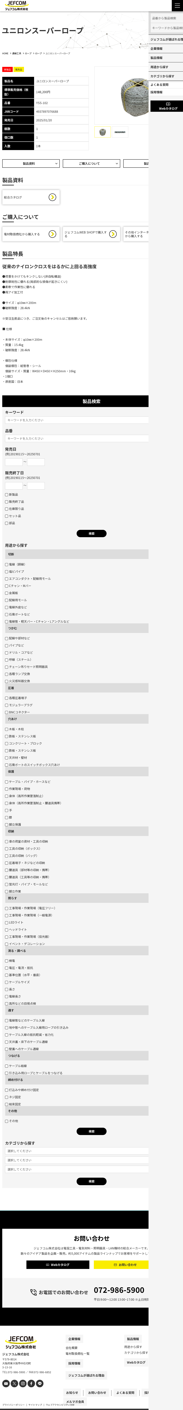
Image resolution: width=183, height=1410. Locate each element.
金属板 (11, 594)
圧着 (11, 688)
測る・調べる (17, 951)
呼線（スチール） (19, 660)
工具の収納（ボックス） (23, 849)
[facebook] (28, 1390)
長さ (10, 990)
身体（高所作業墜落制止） (25, 797)
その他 (12, 1111)
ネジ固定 (13, 1098)
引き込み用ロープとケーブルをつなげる (34, 1074)
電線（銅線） (16, 565)
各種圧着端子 (16, 699)
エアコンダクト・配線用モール (28, 579)
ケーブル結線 (16, 1067)
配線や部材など (17, 639)
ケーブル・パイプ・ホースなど (28, 782)
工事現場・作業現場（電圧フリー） (31, 909)
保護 (11, 772)
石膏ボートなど (17, 615)
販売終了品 (14, 502)
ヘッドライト (16, 930)
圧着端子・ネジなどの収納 (25, 863)
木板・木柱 (14, 730)
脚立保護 (13, 825)
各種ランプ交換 (17, 675)
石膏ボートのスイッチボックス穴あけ (32, 765)
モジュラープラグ (19, 706)
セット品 (13, 517)
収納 (11, 832)
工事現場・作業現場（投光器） (28, 937)
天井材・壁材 (16, 758)
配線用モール (16, 601)
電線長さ (13, 997)
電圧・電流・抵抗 (19, 968)
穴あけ (12, 719)
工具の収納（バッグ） (22, 856)
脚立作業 (13, 892)
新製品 (11, 495)
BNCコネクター (17, 713)
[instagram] (20, 1390)
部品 (10, 524)
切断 (11, 555)
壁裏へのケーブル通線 (22, 1050)
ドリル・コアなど (19, 653)
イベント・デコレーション (25, 944)
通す (11, 1011)
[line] (35, 1390)
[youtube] (5, 1390)
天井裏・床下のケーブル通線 (26, 1042)
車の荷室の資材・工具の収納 (26, 842)
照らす (12, 899)
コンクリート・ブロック (23, 744)
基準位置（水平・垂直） (23, 976)
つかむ (12, 629)
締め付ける (15, 1080)
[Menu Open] (177, 5)
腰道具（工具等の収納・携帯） (28, 878)
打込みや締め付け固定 (22, 1091)
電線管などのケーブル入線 (25, 1021)
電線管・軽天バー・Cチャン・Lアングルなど (37, 622)
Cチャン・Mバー (18, 586)
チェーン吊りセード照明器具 (26, 667)
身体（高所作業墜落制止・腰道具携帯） (34, 804)
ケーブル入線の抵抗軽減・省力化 (29, 1035)
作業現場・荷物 (17, 789)
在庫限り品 (14, 509)
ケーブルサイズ (17, 983)
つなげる (14, 1056)
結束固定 (13, 1105)
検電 (10, 961)
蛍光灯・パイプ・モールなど (26, 885)
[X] (13, 1390)
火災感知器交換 (17, 682)
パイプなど (14, 646)
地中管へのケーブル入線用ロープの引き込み (37, 1028)
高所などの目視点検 (20, 1004)
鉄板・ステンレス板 (20, 737)
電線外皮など (16, 608)
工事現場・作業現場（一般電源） (29, 916)
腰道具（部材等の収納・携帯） (28, 871)
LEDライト (14, 923)
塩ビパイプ (14, 572)
